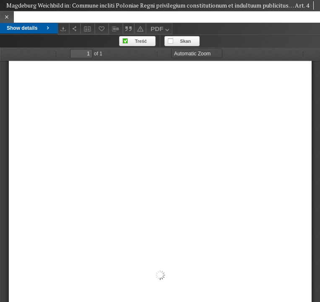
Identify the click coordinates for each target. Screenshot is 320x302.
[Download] (63, 28)
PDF (161, 30)
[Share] (75, 28)
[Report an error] (140, 28)
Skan (185, 41)
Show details (29, 28)
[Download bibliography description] (116, 29)
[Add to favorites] (102, 28)
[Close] (7, 17)
